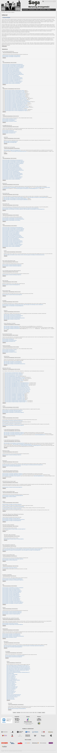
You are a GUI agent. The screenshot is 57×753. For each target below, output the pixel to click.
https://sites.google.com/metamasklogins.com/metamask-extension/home (13, 219)
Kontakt (48, 9)
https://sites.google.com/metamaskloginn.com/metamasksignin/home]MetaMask (15, 199)
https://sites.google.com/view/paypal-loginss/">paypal (13, 372)
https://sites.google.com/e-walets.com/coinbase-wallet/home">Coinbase (15, 99)
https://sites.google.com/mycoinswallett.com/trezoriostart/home (11, 72)
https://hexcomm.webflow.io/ (11, 683)
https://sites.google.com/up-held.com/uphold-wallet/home (10, 595)
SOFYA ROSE (10, 703)
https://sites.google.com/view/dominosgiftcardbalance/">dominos (14, 377)
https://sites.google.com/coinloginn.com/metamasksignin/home (11, 520)
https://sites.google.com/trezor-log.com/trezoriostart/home (10, 588)
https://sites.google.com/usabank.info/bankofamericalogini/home (11, 264)
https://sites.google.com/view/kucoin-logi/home (9, 496)
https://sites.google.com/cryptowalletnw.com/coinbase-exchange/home (12, 67)
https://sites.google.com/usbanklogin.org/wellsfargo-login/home (22, 444)
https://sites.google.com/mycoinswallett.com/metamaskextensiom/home (13, 74)
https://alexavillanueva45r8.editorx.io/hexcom (13, 695)
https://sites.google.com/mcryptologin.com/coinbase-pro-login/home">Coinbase (17, 107)
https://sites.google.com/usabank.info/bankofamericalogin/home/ (11, 612)
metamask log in (6, 356)
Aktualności (25, 9)
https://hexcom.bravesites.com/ (11, 691)
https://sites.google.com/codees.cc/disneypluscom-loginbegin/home (12, 578)
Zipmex (3, 114)
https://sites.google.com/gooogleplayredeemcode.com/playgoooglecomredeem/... (17, 386)
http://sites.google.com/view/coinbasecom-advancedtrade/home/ (13, 315)
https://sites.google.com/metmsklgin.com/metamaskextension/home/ (34, 254)
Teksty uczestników (8, 12)
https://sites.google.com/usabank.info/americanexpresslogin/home (12, 294)
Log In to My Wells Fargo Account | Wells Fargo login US (11, 270)
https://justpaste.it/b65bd (10, 673)
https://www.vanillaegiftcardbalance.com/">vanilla (12, 376)
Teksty (37, 9)
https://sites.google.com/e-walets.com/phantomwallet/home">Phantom (15, 97)
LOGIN (3, 224)
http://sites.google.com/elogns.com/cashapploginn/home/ (12, 150)
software (3, 406)
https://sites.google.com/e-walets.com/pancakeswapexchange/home (12, 78)
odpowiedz (4, 84)
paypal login (6, 137)
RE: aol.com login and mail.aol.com (8, 51)
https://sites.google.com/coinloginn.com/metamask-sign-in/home (11, 508)
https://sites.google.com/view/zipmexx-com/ (8, 341)
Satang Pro (5, 310)
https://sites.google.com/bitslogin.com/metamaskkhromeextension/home (14, 363)
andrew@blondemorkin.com (7, 125)
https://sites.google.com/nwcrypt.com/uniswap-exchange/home (11, 592)
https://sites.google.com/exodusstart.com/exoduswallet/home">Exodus (15, 93)
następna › (39, 712)
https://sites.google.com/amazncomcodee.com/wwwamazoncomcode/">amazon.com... (18, 389)
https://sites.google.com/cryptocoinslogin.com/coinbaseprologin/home (12, 495)
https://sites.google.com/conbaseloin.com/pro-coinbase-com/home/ (14, 254)
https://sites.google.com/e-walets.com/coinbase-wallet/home (11, 598)
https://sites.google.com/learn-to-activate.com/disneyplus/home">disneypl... (16, 109)
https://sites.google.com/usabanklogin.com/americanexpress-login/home (13, 412)
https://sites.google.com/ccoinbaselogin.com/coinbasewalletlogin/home (12, 305)
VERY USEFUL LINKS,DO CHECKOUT (8, 524)
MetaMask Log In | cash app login (9, 147)
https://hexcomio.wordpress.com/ (11, 682)
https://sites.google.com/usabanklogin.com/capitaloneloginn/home (31, 445)
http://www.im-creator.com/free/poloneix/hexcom (14, 694)
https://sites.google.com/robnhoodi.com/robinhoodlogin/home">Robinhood (16, 102)
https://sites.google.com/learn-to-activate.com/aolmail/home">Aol (14, 108)
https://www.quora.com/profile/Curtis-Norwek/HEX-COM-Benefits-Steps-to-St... (18, 672)
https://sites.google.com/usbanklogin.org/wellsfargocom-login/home (14, 432)
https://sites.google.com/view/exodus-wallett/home (9, 567)
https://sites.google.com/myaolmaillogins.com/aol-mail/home (11, 220)
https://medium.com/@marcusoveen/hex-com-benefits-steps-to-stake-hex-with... (18, 666)
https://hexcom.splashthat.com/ (11, 676)
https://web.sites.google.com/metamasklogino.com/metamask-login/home (13, 65)
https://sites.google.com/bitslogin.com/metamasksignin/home (13, 362)
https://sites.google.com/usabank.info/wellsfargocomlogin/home (11, 274)
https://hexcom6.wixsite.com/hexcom (12, 696)
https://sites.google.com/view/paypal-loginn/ (10, 142)
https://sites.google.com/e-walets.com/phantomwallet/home (11, 76)
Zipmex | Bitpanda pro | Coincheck (9, 323)
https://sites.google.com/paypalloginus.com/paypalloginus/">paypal (15, 398)
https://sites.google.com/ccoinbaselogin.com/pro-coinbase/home (33, 304)
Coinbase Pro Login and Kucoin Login (8, 491)
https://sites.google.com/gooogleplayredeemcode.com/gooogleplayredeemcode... (17, 382)
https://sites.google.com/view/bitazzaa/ (8, 130)
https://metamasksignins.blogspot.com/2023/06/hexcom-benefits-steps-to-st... (18, 665)
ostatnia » (43, 712)
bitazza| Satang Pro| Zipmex (7, 333)
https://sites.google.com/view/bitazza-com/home (9, 121)
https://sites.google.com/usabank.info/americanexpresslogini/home (12, 487)
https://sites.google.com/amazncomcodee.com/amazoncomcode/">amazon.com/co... (17, 387)
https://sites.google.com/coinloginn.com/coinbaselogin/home (13, 361)
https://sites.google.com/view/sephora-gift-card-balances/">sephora (15, 378)
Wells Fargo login (5, 280)
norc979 (5, 250)
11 (35, 712)
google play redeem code (6, 368)
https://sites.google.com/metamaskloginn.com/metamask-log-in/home (14, 443)
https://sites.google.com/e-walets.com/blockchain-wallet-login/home (12, 77)
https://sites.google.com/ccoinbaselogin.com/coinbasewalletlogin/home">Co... (27, 188)
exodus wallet (4, 564)
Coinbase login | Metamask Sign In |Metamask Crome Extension (13, 514)
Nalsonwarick (4, 183)
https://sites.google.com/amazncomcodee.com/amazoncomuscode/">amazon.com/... (17, 388)
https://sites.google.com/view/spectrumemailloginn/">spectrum (14, 380)
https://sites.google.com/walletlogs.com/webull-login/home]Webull (13, 197)
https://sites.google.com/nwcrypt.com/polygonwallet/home (10, 166)
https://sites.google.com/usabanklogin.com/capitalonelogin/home (12, 411)
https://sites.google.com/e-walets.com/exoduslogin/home (10, 597)
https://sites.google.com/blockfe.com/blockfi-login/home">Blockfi (14, 90)
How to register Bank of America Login (8, 260)
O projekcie (32, 9)
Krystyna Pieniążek (6, 17)
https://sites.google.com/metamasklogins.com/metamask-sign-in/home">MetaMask (16, 187)
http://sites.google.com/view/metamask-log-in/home (18, 151)
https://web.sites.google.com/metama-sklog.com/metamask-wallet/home (13, 66)
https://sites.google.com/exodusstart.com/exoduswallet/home (11, 596)
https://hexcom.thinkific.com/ (11, 692)
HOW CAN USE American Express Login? (9, 481)
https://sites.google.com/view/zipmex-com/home (9, 349)
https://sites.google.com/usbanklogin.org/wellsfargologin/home (13, 646)
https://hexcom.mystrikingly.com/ (11, 684)
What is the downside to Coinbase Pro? (8, 544)
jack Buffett (4, 300)
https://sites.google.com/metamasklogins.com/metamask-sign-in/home (12, 304)
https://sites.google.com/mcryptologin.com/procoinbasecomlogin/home (12, 602)
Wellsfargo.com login (5, 450)
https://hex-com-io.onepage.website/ (12, 674)
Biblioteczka (43, 9)
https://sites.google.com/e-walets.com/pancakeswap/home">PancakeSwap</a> (17, 100)
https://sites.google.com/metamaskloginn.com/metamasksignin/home (34, 209)
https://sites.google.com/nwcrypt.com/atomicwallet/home (10, 165)
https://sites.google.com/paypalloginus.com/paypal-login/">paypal (14, 399)
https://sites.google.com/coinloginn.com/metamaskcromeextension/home (13, 506)
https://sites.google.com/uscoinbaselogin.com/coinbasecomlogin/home (12, 209)
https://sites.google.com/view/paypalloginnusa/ (11, 141)
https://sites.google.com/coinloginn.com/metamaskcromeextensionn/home (13, 519)
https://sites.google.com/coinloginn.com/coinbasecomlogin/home (11, 504)
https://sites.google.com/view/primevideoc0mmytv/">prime (13, 379)
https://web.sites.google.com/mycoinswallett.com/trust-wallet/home (12, 73)
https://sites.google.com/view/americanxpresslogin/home (13, 656)
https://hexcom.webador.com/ (11, 685)
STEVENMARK (7, 651)
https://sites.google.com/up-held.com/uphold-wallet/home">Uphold (15, 91)
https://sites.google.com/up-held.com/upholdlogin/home (10, 75)
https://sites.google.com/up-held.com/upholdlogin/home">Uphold (14, 92)
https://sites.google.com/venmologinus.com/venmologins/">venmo (15, 397)
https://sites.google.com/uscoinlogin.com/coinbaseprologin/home (14, 655)
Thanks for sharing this (6, 345)
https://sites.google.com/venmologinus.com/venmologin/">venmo (14, 396)
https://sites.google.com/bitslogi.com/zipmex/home (11, 326)
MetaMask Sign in (5, 213)
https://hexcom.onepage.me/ (11, 675)
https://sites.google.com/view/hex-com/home (13, 680)
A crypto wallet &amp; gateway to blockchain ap (12, 429)
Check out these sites (5, 193)
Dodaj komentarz (4, 46)
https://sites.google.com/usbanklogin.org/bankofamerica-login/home (14, 433)
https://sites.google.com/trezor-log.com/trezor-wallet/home (11, 68)
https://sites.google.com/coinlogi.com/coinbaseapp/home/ (12, 314)
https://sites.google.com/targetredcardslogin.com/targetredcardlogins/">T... (16, 400)
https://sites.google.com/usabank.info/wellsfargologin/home (11, 284)
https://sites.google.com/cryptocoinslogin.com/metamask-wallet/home (12, 624)
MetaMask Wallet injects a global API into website (10, 618)
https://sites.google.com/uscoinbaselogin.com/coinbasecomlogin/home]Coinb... (15, 198)
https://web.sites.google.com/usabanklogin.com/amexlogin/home (12, 464)
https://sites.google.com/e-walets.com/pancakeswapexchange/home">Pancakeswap (17, 101)
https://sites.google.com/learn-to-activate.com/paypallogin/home (11, 82)
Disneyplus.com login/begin (7, 574)
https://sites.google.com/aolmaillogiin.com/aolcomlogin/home (11, 55)
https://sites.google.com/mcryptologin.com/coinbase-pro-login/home (12, 176)
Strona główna (3, 12)
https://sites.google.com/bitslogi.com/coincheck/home (12, 328)
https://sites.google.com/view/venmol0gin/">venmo (12, 381)
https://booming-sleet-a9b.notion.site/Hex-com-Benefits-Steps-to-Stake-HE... (18, 670)
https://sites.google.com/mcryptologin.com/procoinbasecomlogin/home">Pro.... (16, 106)
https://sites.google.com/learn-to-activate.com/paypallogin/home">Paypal (16, 110)
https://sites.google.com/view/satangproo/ (8, 120)
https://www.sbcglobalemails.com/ (40, 434)
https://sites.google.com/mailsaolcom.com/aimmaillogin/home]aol (37, 197)
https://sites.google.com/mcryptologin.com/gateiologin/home (11, 175)
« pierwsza (14, 712)
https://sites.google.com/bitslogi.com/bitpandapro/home (12, 327)
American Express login (6, 290)
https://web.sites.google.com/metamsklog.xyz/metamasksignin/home (12, 64)
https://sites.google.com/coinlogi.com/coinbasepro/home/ (12, 316)
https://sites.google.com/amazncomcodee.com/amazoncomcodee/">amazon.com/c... (17, 391)
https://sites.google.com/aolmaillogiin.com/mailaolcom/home (11, 56)
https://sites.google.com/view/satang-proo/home (9, 131)
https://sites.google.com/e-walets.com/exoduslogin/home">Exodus (15, 96)
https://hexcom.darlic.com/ (10, 690)
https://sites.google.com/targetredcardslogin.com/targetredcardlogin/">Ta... (16, 401)
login (3, 61)
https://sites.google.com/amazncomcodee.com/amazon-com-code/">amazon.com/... (17, 390)
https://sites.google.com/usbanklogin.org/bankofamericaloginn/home (12, 410)
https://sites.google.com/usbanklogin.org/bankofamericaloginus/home (32, 464)
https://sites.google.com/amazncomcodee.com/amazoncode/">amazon (15, 392)
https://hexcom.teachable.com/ (11, 681)
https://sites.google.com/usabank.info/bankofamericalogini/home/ (12, 611)
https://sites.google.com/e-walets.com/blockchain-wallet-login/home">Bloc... (16, 98)
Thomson (4, 607)
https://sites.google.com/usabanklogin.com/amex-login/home (13, 434)
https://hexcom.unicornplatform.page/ (12, 686)
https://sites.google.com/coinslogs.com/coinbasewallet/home (17, 708)
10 (33, 712)
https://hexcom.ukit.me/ (10, 693)
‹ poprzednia (18, 712)
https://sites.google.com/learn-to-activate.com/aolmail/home (11, 83)
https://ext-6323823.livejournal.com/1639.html (13, 671)
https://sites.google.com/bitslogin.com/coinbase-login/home (11, 518)
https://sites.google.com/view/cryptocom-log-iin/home (10, 623)
